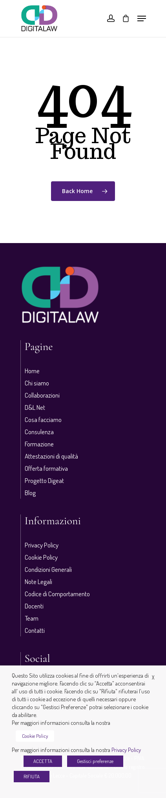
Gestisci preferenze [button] (95, 761)
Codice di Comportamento (57, 594)
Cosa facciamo (43, 419)
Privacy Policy (41, 545)
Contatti (35, 630)
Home (32, 371)
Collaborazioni (42, 395)
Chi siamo (37, 383)
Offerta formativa (46, 468)
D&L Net (35, 407)
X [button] (153, 677)
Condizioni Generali (48, 569)
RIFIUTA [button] (32, 776)
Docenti (34, 606)
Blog (30, 492)
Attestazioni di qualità (51, 456)
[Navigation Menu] (141, 18)
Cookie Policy (41, 557)
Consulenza (39, 432)
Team (31, 618)
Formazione (39, 444)
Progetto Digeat (44, 480)
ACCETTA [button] (42, 761)
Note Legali (38, 581)
